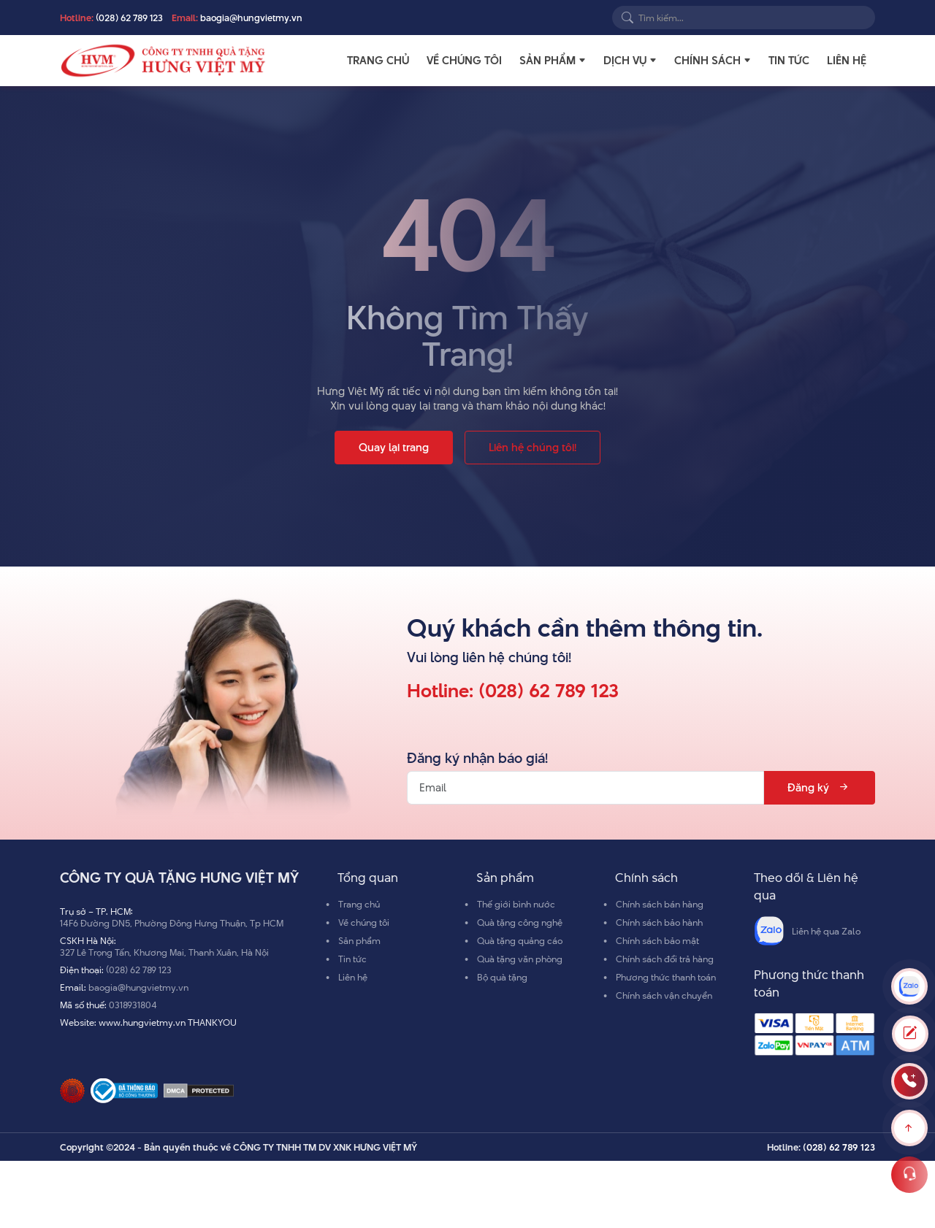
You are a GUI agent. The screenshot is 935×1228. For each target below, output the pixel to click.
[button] (582, 60)
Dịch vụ (624, 60)
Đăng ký (819, 787)
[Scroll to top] (909, 1128)
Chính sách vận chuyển (664, 995)
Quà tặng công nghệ (519, 922)
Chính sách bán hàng (659, 904)
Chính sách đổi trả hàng (665, 958)
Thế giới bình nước (516, 904)
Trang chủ (378, 60)
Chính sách (707, 60)
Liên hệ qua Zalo (807, 931)
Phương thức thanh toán (666, 977)
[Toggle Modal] (910, 1034)
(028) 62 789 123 (129, 17)
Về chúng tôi (464, 60)
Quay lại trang (394, 447)
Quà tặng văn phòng (519, 958)
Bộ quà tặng (502, 977)
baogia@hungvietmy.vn (251, 17)
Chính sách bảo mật (657, 940)
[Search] (627, 17)
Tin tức (788, 60)
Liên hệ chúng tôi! (532, 447)
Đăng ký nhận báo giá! (477, 758)
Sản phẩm (547, 60)
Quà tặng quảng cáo (519, 940)
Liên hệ (846, 60)
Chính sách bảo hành (659, 922)
